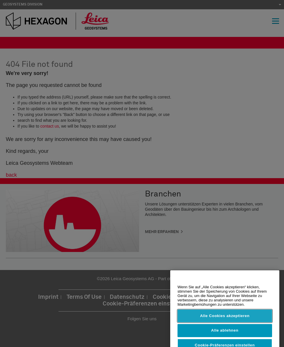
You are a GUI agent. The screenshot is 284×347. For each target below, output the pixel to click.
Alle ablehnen (225, 334)
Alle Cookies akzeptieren (224, 320)
